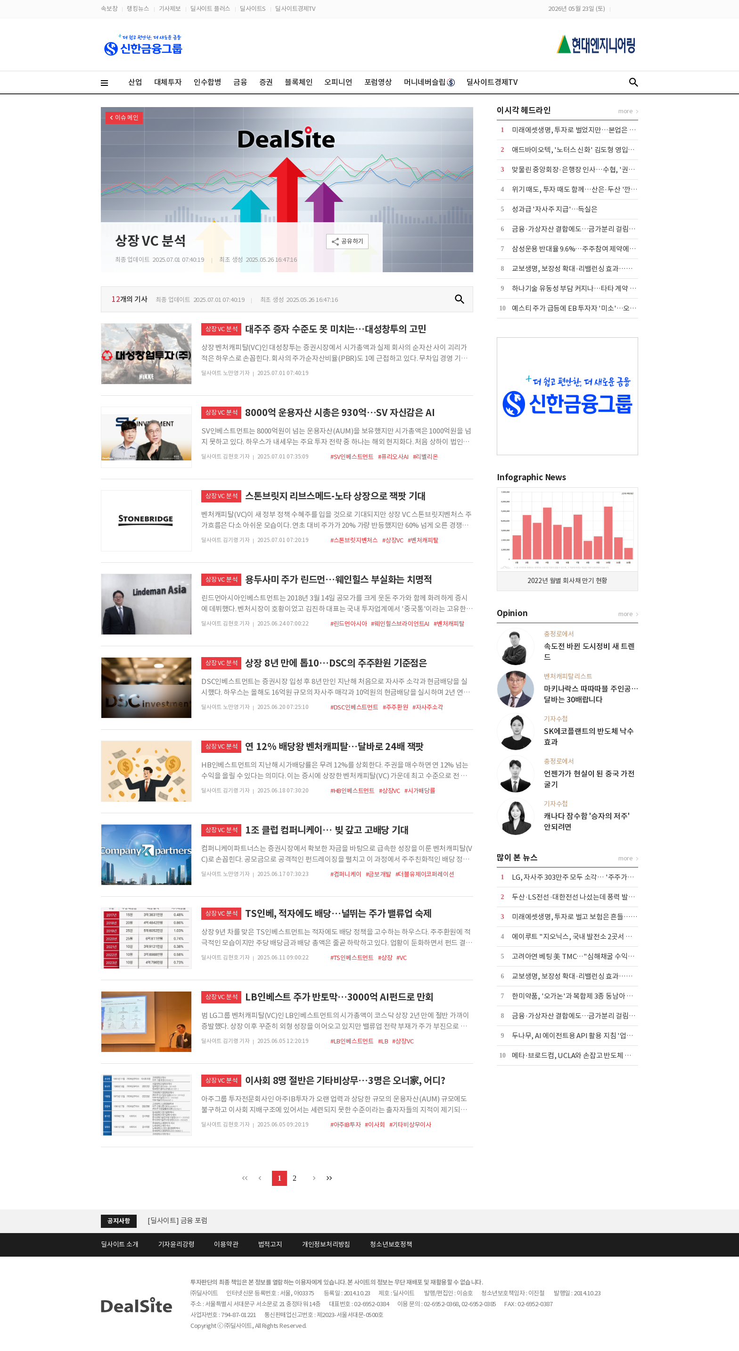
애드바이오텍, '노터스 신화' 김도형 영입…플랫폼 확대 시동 (597, 149)
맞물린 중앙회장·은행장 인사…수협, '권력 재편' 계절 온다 (596, 169)
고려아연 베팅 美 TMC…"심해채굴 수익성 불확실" (585, 956)
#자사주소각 (427, 707)
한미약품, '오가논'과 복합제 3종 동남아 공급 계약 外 (587, 996)
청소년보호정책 (391, 1244)
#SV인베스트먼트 (352, 457)
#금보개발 (378, 874)
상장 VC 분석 (150, 241)
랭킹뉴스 (138, 9)
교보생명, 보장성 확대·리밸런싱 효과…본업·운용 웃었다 (594, 268)
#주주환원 (395, 707)
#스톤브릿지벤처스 (354, 540)
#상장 (385, 958)
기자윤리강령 (176, 1244)
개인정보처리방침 (326, 1244)
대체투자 (168, 82)
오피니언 (338, 82)
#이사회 (375, 1125)
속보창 (109, 9)
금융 (240, 82)
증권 (266, 82)
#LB (383, 1041)
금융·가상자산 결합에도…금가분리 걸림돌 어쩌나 (584, 229)
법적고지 (270, 1244)
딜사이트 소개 (120, 1244)
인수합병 (208, 82)
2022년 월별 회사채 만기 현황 (567, 580)
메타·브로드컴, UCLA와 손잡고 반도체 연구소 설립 (585, 1055)
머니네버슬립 (429, 82)
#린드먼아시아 (348, 624)
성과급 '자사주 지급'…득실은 (555, 209)
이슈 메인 (127, 118)
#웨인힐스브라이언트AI (400, 624)
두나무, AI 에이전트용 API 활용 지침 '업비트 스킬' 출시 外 (595, 1035)
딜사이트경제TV (295, 9)
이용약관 (226, 1244)
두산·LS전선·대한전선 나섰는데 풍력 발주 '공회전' (586, 896)
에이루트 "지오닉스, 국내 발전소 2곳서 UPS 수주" (585, 936)
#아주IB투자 (345, 1125)
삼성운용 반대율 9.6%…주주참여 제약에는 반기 (581, 248)
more (625, 111)
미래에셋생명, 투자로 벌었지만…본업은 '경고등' (582, 129)
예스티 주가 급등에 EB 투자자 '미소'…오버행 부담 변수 (592, 308)
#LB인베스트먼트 (352, 1041)
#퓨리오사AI (393, 457)
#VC (401, 958)
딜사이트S (253, 9)
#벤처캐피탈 (423, 540)
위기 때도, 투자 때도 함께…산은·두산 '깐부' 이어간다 (589, 189)
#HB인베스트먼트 (352, 791)
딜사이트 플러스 (210, 9)
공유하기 (352, 241)
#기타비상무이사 (410, 1125)
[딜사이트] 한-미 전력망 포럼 (189, 1218)
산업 (135, 82)
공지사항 (118, 1221)
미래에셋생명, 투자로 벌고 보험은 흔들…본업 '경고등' (590, 916)
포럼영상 (378, 82)
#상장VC (392, 540)
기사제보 (170, 9)
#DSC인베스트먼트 (354, 707)
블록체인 (298, 82)
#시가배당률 (419, 791)
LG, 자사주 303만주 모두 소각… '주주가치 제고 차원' (588, 877)
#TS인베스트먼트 (352, 958)
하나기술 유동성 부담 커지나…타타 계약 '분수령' (583, 288)
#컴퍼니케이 (345, 874)
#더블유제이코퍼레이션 (424, 874)
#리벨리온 (425, 457)
